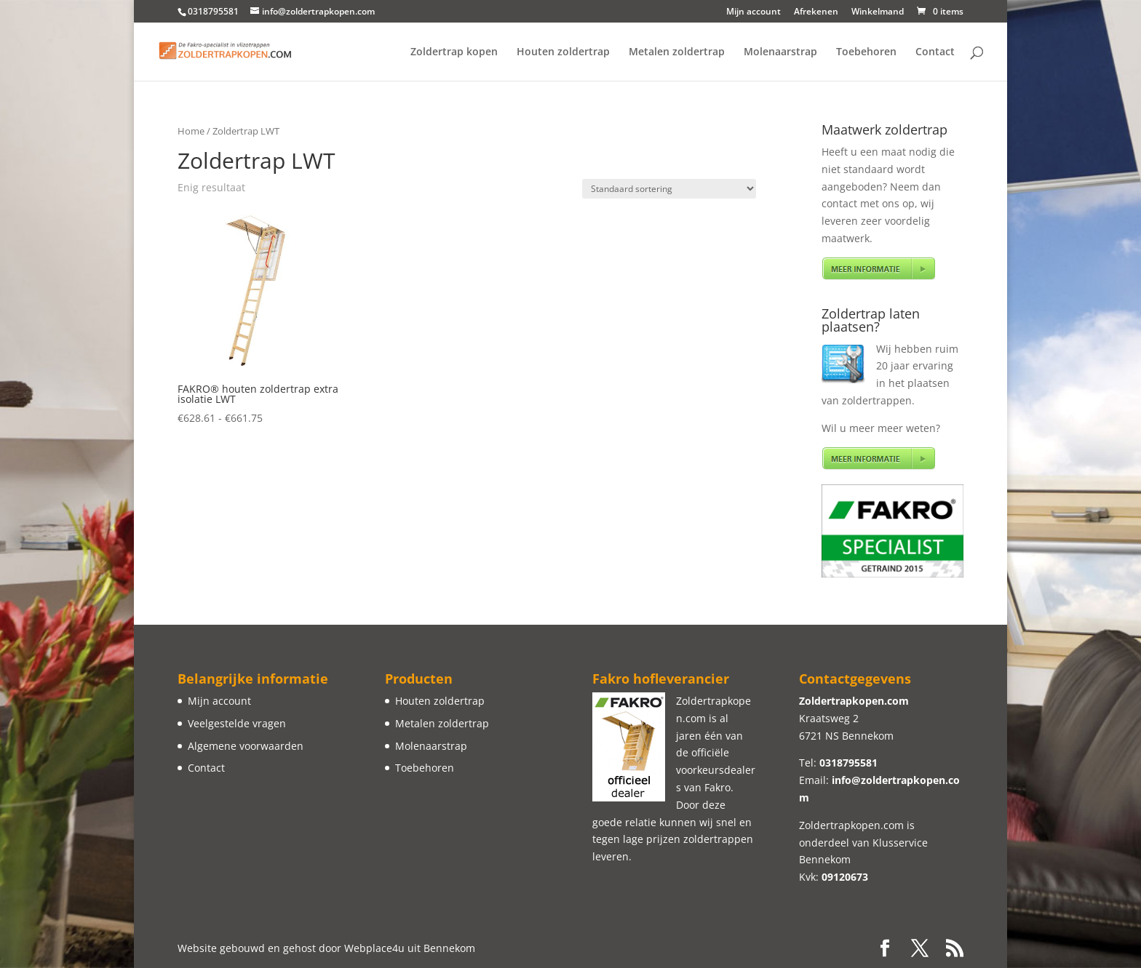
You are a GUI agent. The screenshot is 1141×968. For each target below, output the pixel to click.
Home (191, 130)
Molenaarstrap (780, 52)
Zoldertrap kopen (454, 52)
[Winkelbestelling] (669, 189)
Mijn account (753, 12)
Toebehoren (866, 52)
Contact (935, 52)
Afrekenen (816, 12)
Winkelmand (877, 12)
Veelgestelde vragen (237, 723)
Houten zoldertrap (563, 52)
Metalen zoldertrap (677, 52)
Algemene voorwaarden (245, 746)
